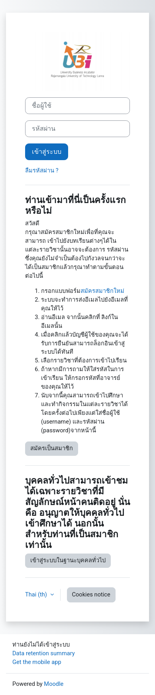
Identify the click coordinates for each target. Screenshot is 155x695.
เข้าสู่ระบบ (46, 151)
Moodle (53, 683)
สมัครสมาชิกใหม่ (102, 290)
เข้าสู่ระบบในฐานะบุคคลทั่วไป (68, 560)
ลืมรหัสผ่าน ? (42, 170)
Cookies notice (91, 594)
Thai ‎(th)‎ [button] (37, 594)
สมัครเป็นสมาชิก (51, 448)
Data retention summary (43, 653)
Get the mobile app (36, 662)
